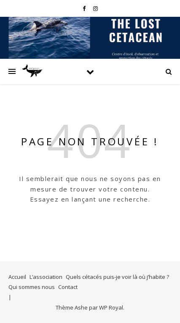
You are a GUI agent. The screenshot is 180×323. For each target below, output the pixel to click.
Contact (68, 287)
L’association (46, 277)
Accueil (17, 277)
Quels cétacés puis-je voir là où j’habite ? (117, 277)
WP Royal (111, 307)
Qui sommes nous (31, 287)
